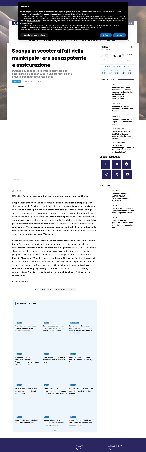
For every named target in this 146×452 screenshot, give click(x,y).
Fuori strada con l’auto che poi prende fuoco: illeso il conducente (26, 360)
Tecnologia (116, 103)
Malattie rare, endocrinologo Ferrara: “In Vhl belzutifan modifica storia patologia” (123, 148)
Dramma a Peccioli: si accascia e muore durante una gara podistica (53, 392)
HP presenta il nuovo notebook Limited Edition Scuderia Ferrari (122, 108)
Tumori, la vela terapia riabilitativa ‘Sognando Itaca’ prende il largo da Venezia (121, 135)
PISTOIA (111, 422)
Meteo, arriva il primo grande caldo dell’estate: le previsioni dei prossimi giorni (122, 225)
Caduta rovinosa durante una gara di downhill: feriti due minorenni (80, 360)
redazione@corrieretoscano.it (21, 431)
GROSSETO (80, 422)
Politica (114, 85)
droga (43, 256)
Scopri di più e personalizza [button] (34, 35)
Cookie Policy (16, 435)
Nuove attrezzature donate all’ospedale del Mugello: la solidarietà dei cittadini (54, 295)
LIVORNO (80, 425)
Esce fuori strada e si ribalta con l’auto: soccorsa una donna (27, 392)
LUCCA (79, 428)
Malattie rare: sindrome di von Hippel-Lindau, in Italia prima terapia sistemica (123, 211)
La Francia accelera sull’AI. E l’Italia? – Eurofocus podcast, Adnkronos (120, 198)
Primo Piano (73, 291)
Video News (115, 192)
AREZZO (79, 416)
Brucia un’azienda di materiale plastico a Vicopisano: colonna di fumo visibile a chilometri (27, 329)
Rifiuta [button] (105, 35)
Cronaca (16, 81)
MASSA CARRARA (115, 416)
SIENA (110, 428)
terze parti (55, 16)
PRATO (111, 425)
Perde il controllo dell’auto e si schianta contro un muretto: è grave (54, 328)
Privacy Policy (26, 435)
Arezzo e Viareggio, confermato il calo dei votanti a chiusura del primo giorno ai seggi (54, 361)
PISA (109, 419)
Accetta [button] (119, 35)
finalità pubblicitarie (33, 21)
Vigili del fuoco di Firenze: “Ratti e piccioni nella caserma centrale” (26, 295)
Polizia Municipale (60, 256)
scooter (71, 256)
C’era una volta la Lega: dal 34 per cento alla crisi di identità (123, 121)
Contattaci (94, 441)
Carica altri (55, 400)
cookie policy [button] (83, 14)
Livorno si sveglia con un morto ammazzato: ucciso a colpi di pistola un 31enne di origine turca (81, 297)
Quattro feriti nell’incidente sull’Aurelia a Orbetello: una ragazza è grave (81, 392)
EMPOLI (79, 419)
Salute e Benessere (118, 129)
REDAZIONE (20, 87)
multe (50, 256)
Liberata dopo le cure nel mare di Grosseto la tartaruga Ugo (80, 328)
